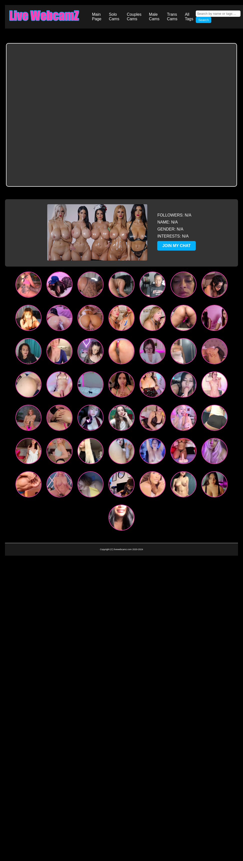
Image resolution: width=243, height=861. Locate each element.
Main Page (96, 16)
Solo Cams (114, 16)
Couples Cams (134, 16)
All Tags (189, 16)
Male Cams (154, 16)
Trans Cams (172, 16)
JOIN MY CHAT (176, 246)
